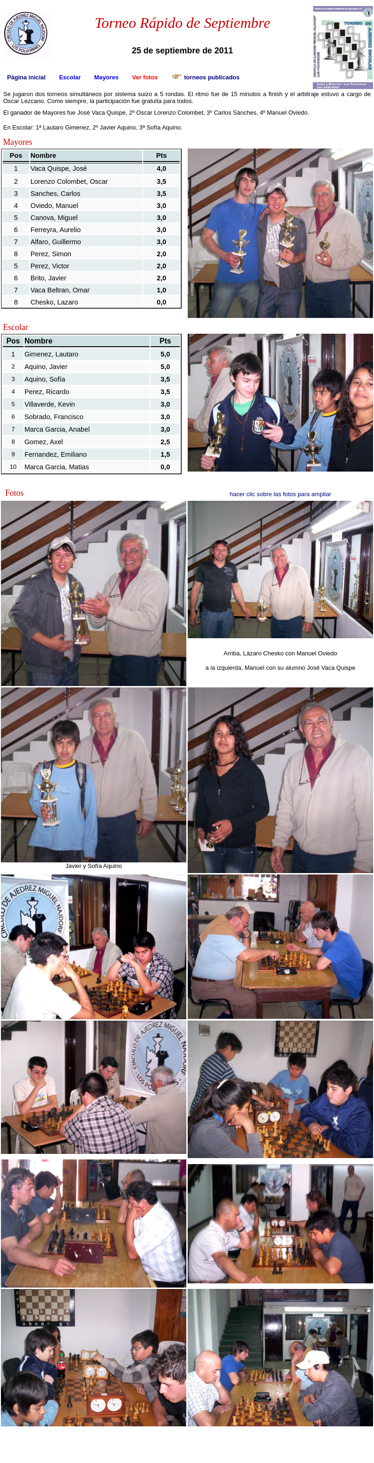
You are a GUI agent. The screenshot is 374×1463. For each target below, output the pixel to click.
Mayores (106, 77)
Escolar (70, 77)
